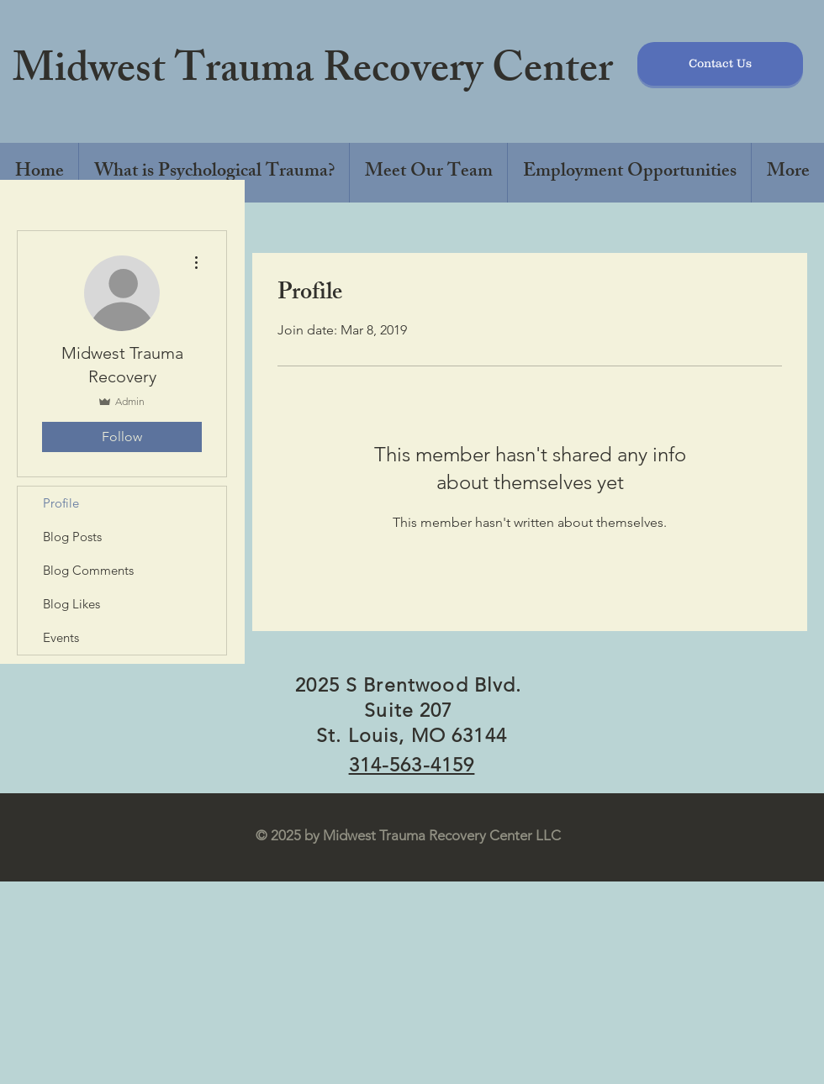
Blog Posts (72, 537)
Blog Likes (71, 604)
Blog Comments (88, 570)
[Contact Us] (720, 64)
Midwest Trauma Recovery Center (313, 73)
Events (61, 637)
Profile (61, 503)
